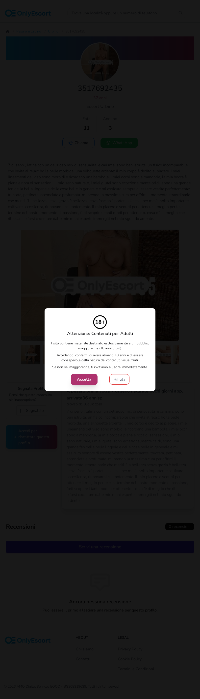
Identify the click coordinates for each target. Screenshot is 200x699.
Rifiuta (119, 379)
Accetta (84, 379)
